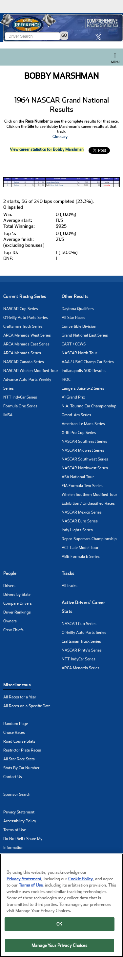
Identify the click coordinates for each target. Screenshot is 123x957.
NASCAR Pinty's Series (82, 650)
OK (59, 924)
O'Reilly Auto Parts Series (25, 317)
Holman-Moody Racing (52, 182)
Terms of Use (14, 830)
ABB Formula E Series (81, 556)
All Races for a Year (19, 697)
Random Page (15, 723)
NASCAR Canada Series (23, 362)
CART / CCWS (74, 344)
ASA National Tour (78, 477)
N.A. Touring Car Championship (89, 406)
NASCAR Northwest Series (85, 468)
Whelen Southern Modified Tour (89, 494)
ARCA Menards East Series (26, 344)
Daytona (16, 182)
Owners (10, 621)
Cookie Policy (80, 878)
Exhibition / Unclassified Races (88, 503)
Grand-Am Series (76, 415)
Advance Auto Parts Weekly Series (27, 384)
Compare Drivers (17, 603)
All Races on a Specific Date (27, 706)
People (9, 573)
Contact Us (12, 776)
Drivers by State (17, 594)
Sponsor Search (17, 794)
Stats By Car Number (21, 768)
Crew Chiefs (13, 630)
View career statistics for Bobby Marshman (47, 149)
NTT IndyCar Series (20, 397)
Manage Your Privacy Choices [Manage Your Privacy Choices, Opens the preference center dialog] (59, 945)
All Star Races (73, 317)
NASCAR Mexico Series (82, 512)
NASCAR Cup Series (20, 308)
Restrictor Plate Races (22, 750)
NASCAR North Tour (79, 353)
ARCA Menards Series (22, 353)
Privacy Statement (18, 812)
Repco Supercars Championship (89, 539)
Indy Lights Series (77, 530)
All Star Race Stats (19, 759)
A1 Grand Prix (73, 397)
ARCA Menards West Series (27, 335)
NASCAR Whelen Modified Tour (30, 370)
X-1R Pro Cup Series (79, 432)
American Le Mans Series (83, 423)
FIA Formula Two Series (82, 485)
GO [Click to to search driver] (64, 35)
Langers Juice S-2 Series (83, 388)
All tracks (69, 585)
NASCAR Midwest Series (83, 450)
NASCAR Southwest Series (85, 459)
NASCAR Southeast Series (84, 441)
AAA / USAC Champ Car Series (88, 362)
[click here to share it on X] (100, 36)
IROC (66, 379)
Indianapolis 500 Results (84, 370)
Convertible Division (79, 326)
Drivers (9, 585)
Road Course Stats (19, 741)
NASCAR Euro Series (80, 521)
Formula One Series (20, 406)
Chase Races (14, 732)
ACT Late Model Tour (80, 547)
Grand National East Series (85, 335)
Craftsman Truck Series (23, 326)
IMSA (7, 415)
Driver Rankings (17, 612)
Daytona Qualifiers (78, 308)
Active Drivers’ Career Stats (83, 607)
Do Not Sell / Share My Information (22, 843)
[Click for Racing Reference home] (61, 27)
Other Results (75, 296)
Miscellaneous (17, 684)
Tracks (68, 573)
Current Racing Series (24, 296)
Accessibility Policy (19, 821)
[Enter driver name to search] (32, 36)
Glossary (60, 136)
